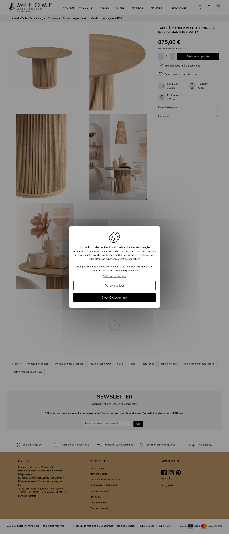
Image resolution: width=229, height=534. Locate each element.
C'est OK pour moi (114, 297)
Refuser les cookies (114, 276)
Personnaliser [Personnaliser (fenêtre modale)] (114, 285)
